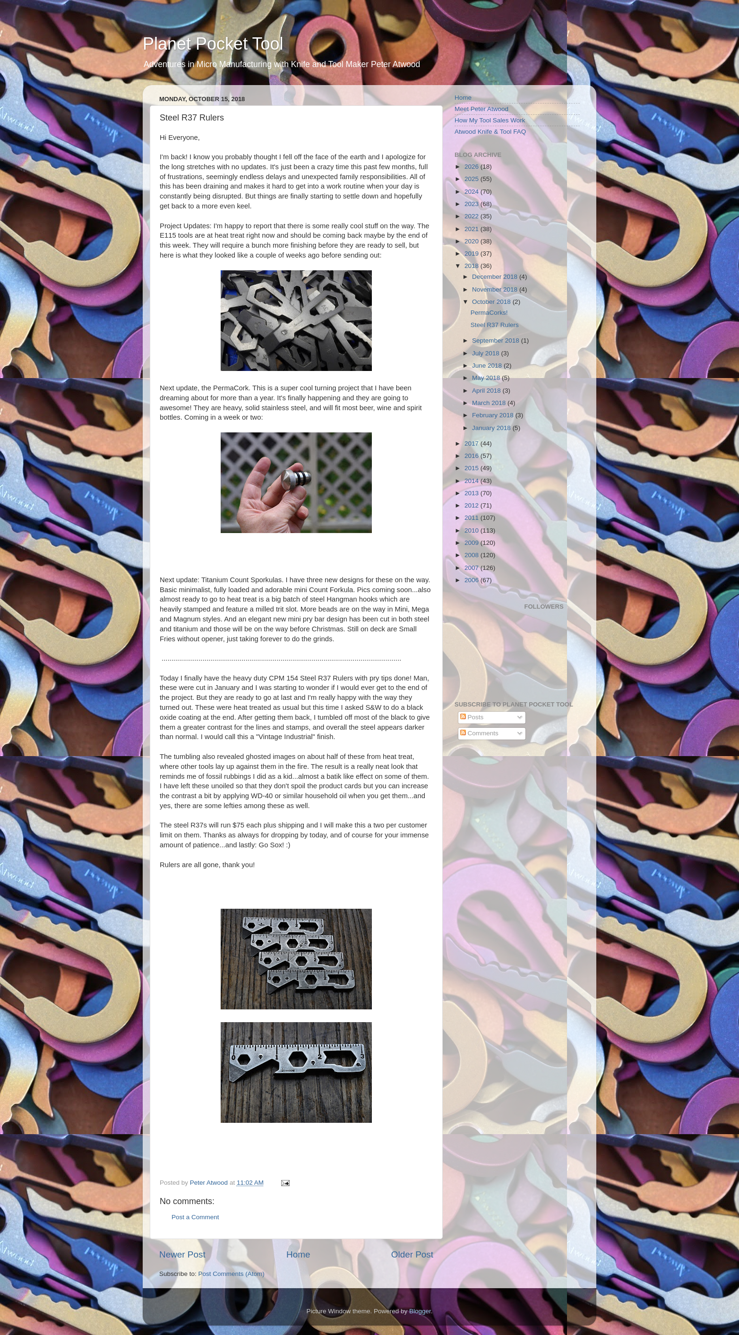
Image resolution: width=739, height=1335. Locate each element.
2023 (472, 203)
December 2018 (495, 276)
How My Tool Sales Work (490, 120)
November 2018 (495, 289)
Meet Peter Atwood (481, 108)
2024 (472, 191)
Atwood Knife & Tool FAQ (490, 131)
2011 (472, 517)
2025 (472, 178)
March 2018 (489, 402)
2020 (472, 241)
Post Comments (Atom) (231, 1273)
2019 (472, 253)
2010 (472, 530)
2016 (472, 455)
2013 (472, 493)
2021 (472, 229)
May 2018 (487, 377)
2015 (472, 468)
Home (298, 1254)
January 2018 (492, 427)
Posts (472, 717)
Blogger (420, 1311)
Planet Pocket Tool (213, 43)
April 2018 (487, 390)
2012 (472, 505)
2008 (472, 555)
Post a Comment (195, 1217)
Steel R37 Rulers (495, 324)
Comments (479, 733)
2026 (472, 166)
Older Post (412, 1254)
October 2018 (492, 301)
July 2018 (486, 353)
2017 (472, 443)
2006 (472, 580)
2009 (472, 542)
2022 (472, 216)
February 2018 (494, 415)
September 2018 (496, 340)
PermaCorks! (489, 312)
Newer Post (182, 1254)
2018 (472, 265)
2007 (472, 567)
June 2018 (488, 365)
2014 (472, 480)
